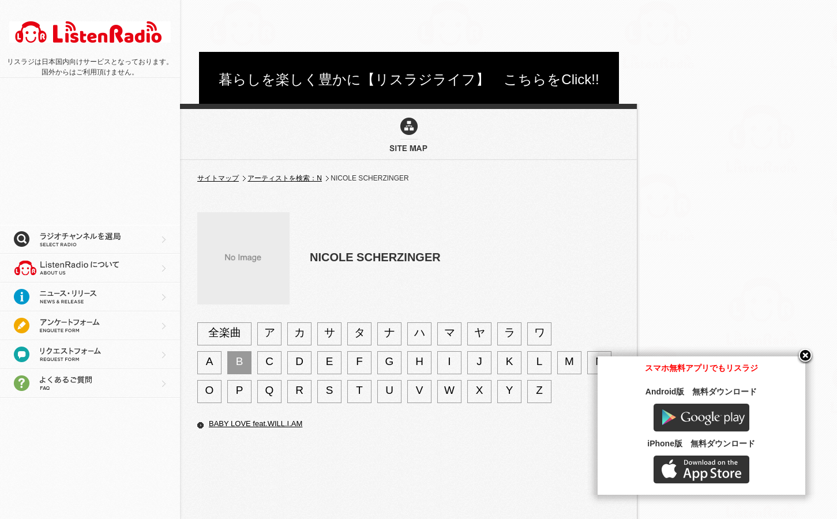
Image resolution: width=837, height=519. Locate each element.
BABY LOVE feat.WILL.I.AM (255, 423)
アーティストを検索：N (284, 178)
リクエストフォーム (90, 354)
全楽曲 (224, 332)
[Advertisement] (409, 26)
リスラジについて (90, 268)
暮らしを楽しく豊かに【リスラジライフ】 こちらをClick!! (409, 79)
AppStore (722, 482)
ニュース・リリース (90, 297)
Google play (722, 430)
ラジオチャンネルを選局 (90, 239)
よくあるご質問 (90, 383)
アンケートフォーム (90, 326)
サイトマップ (218, 178)
